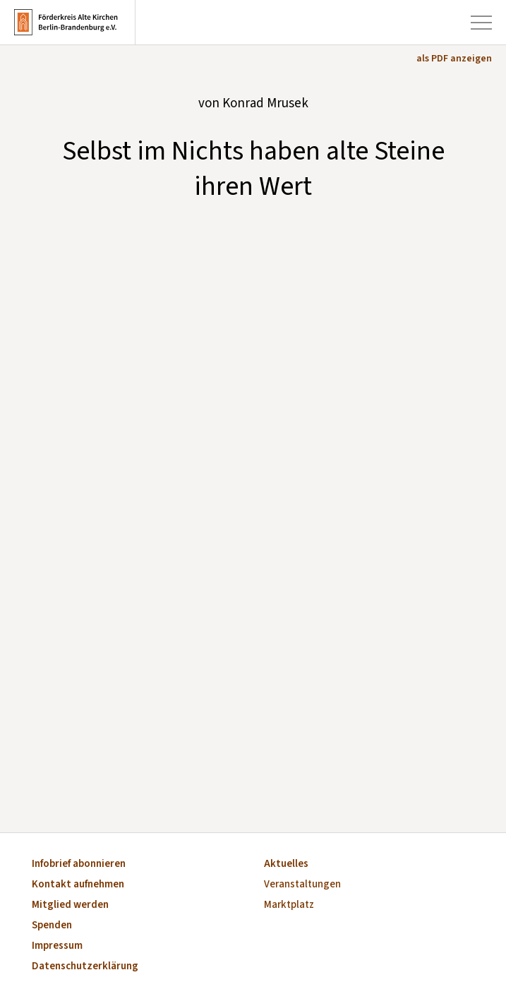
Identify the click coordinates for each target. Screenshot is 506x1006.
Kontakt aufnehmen (78, 885)
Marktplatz (289, 905)
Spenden (52, 926)
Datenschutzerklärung (85, 967)
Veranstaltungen (302, 885)
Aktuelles (286, 864)
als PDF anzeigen (454, 59)
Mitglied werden (70, 905)
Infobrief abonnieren (79, 864)
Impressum (57, 946)
